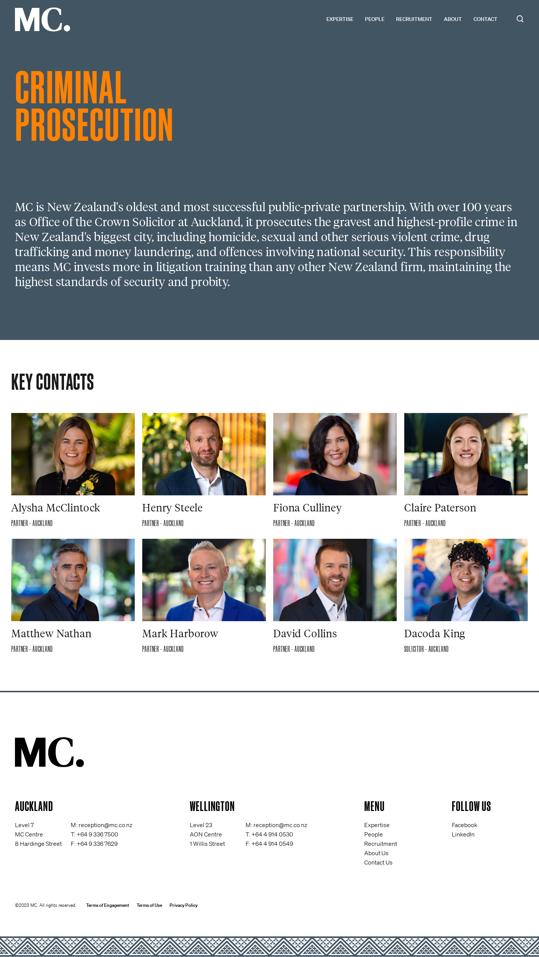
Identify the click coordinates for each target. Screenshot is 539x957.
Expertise (339, 19)
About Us (376, 853)
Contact (485, 19)
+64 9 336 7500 (97, 834)
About (453, 19)
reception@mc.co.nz (106, 825)
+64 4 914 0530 (272, 834)
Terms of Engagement (107, 905)
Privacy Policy (184, 905)
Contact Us (378, 862)
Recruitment (414, 19)
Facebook (464, 825)
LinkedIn (463, 834)
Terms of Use (149, 905)
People (374, 19)
